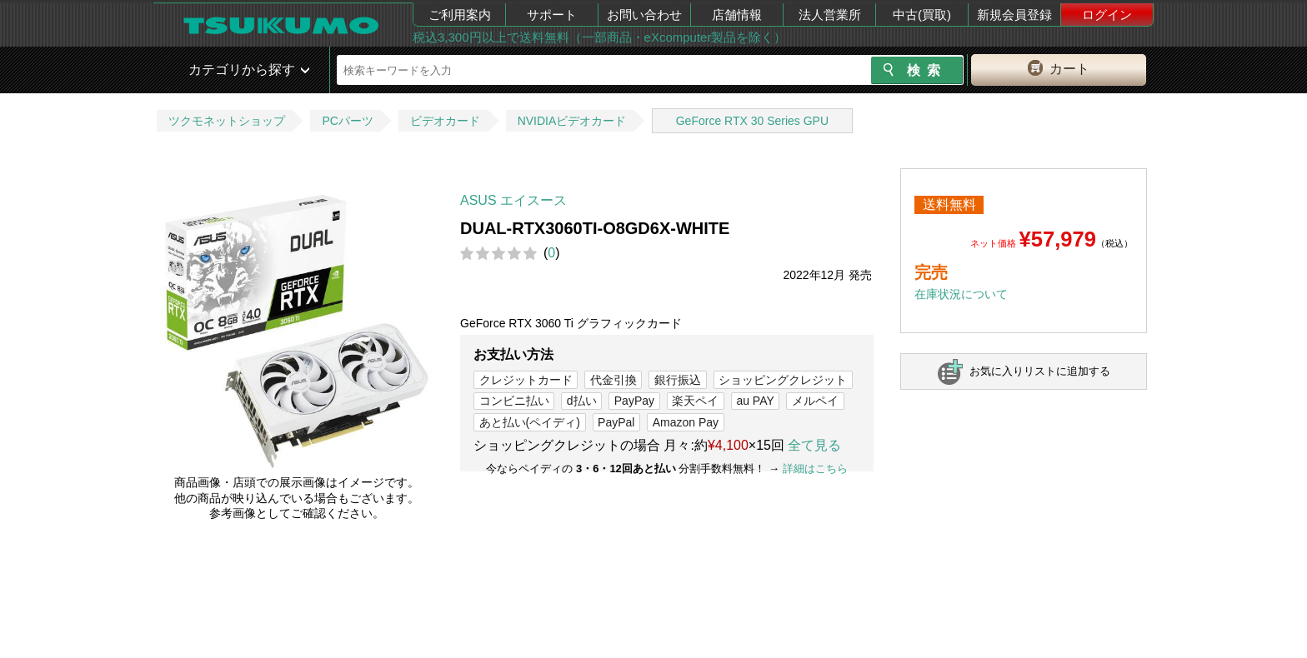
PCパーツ (347, 120)
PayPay (634, 400)
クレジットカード (526, 379)
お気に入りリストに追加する (1039, 371)
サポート (552, 14)
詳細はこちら (815, 468)
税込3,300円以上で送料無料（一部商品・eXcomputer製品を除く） (599, 37)
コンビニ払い (514, 400)
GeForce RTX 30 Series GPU (752, 120)
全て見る (814, 445)
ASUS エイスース (513, 200)
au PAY (755, 400)
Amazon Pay (686, 422)
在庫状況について (961, 294)
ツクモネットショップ (226, 120)
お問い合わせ (644, 14)
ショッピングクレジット (783, 379)
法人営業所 (830, 14)
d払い (582, 400)
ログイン (1107, 14)
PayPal (616, 422)
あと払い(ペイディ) (529, 422)
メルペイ (815, 400)
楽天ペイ (695, 400)
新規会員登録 (1014, 14)
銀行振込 (677, 379)
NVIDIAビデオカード (572, 120)
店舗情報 (737, 14)
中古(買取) (922, 14)
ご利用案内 (459, 14)
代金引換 (613, 379)
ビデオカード (445, 120)
